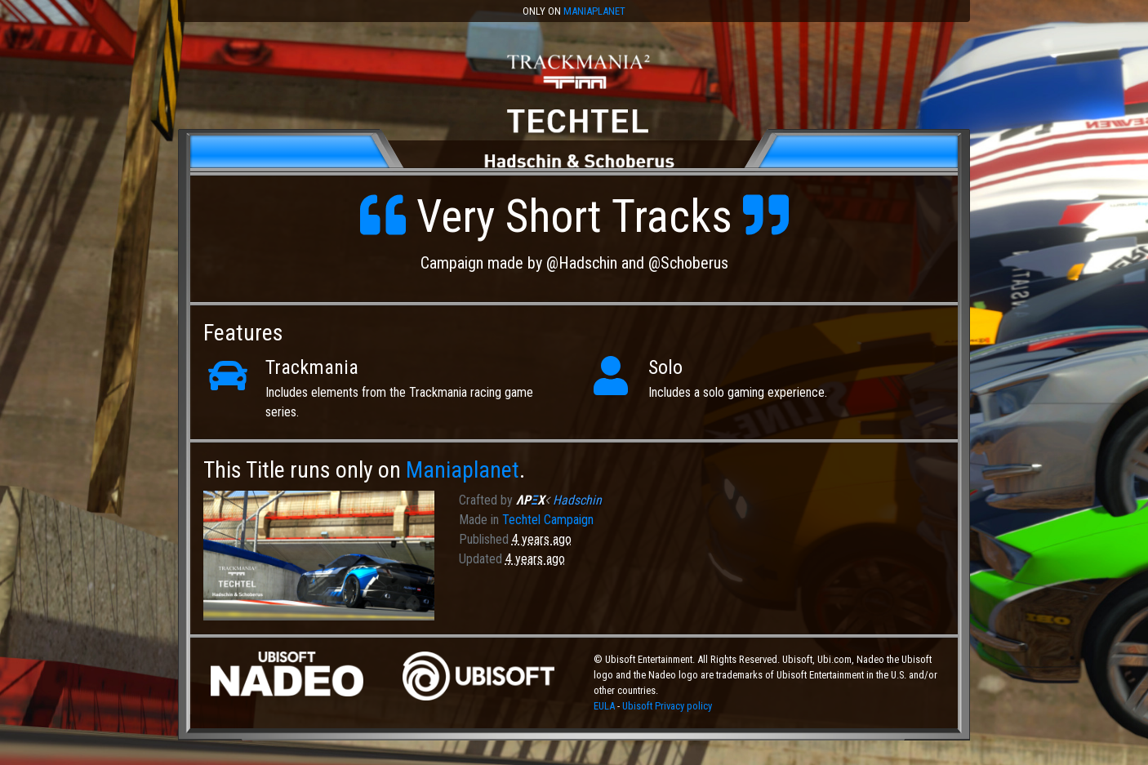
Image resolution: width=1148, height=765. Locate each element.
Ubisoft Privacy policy (667, 706)
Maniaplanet (594, 11)
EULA (605, 706)
